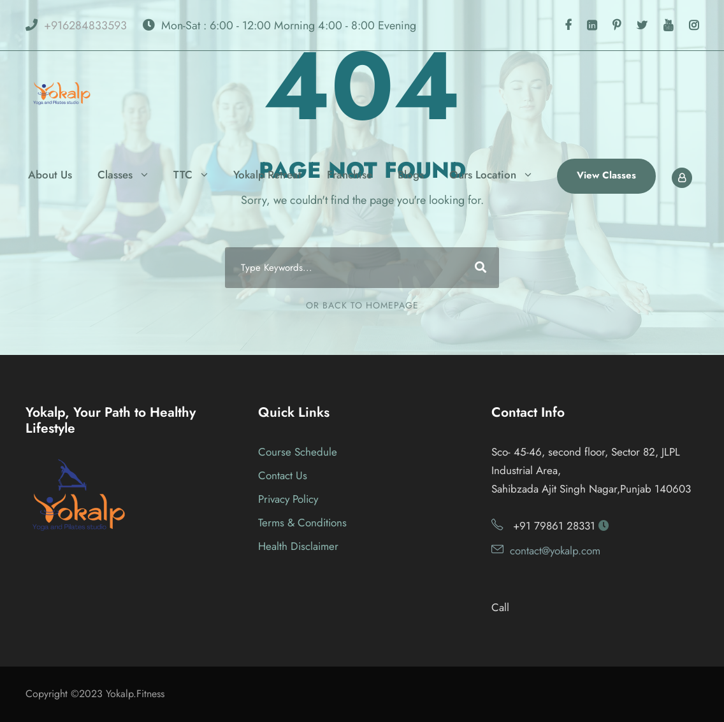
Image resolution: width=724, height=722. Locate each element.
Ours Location (482, 174)
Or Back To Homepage (362, 305)
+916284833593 (85, 25)
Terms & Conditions (302, 522)
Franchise (349, 174)
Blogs (411, 174)
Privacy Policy (288, 499)
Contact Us (282, 475)
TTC (182, 174)
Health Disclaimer (298, 546)
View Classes (606, 175)
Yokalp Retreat (267, 174)
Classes (115, 174)
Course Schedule (297, 451)
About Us (50, 174)
